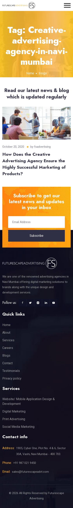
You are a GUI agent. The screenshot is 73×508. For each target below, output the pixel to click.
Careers (7, 348)
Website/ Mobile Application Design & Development (28, 401)
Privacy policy (11, 378)
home (30, 73)
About (6, 332)
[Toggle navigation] (67, 5)
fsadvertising (42, 146)
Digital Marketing (14, 411)
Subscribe (36, 236)
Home (6, 325)
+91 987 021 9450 (24, 463)
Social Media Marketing (18, 427)
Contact (7, 363)
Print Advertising (13, 419)
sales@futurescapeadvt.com (30, 471)
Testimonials (11, 371)
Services (8, 340)
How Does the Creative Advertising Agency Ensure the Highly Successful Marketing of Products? (34, 164)
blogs (43, 73)
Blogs (6, 355)
